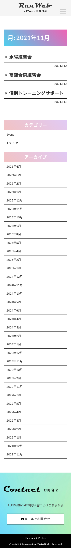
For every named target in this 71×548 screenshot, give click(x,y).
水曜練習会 (20, 57)
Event (10, 134)
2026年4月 (13, 166)
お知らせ (12, 143)
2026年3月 (13, 175)
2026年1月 (13, 192)
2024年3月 (13, 327)
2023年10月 (14, 369)
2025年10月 (14, 217)
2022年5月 (13, 403)
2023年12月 (14, 352)
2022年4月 (13, 412)
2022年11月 (14, 386)
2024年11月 (14, 285)
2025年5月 (13, 242)
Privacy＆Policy (35, 538)
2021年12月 (14, 446)
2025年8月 (13, 234)
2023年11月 (14, 361)
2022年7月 (13, 395)
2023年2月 (13, 378)
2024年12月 (14, 276)
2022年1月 (13, 437)
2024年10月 (14, 293)
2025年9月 (13, 225)
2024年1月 (13, 344)
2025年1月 (13, 268)
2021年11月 (14, 454)
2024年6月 (13, 310)
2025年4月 (13, 251)
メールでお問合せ (35, 519)
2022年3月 (13, 420)
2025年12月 (14, 200)
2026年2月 (13, 183)
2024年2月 (13, 335)
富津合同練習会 (25, 75)
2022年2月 (13, 429)
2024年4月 (13, 319)
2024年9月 (13, 302)
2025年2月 (13, 259)
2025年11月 (14, 209)
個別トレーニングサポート (36, 93)
